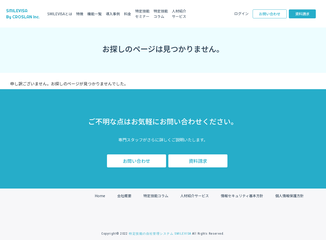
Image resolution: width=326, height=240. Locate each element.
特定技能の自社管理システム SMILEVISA (160, 233)
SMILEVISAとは (59, 13)
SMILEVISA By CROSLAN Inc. (23, 13)
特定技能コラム (161, 13)
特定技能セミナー (142, 13)
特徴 (79, 13)
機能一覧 (94, 13)
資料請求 (302, 13)
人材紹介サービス (181, 13)
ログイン (241, 13)
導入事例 (113, 13)
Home (100, 195)
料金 (127, 13)
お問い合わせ (269, 13)
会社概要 (124, 195)
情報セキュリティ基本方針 (242, 195)
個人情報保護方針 (289, 195)
